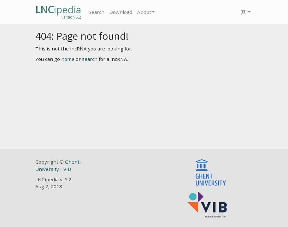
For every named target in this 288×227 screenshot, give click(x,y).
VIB (67, 169)
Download (120, 12)
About (144, 12)
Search (96, 12)
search (89, 59)
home (67, 59)
